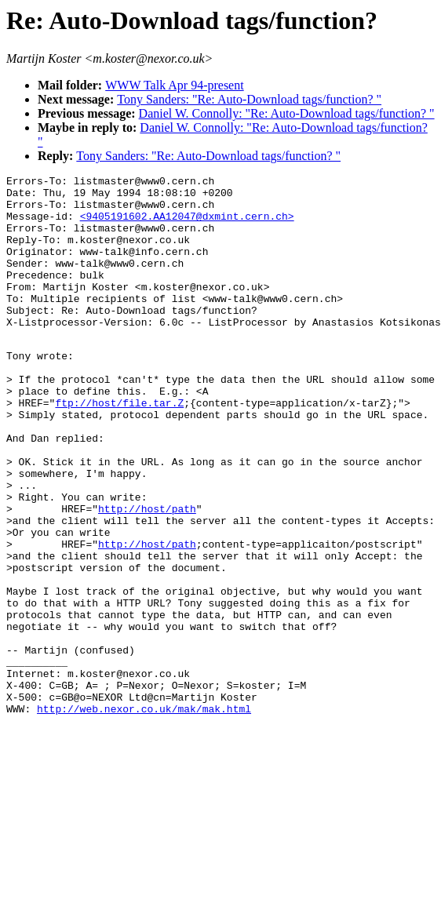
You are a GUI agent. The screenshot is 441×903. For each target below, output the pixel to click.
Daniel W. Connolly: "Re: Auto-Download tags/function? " (287, 113)
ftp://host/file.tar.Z (119, 447)
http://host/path (147, 574)
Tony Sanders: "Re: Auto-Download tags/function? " (249, 99)
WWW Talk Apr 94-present (174, 85)
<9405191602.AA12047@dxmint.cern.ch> (187, 225)
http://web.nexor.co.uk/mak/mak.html (144, 814)
